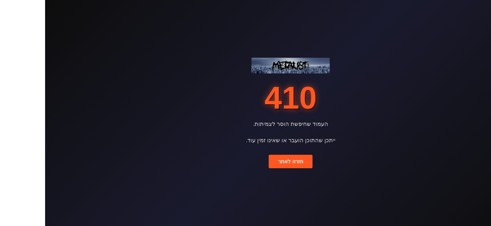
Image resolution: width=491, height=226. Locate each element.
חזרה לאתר (245, 161)
